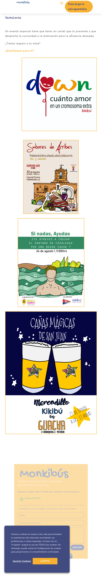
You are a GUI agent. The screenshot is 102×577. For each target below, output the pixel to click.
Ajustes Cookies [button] (22, 561)
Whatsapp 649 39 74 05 (35, 500)
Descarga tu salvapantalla (77, 6)
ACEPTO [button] (45, 561)
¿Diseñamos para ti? (19, 51)
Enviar (72, 541)
